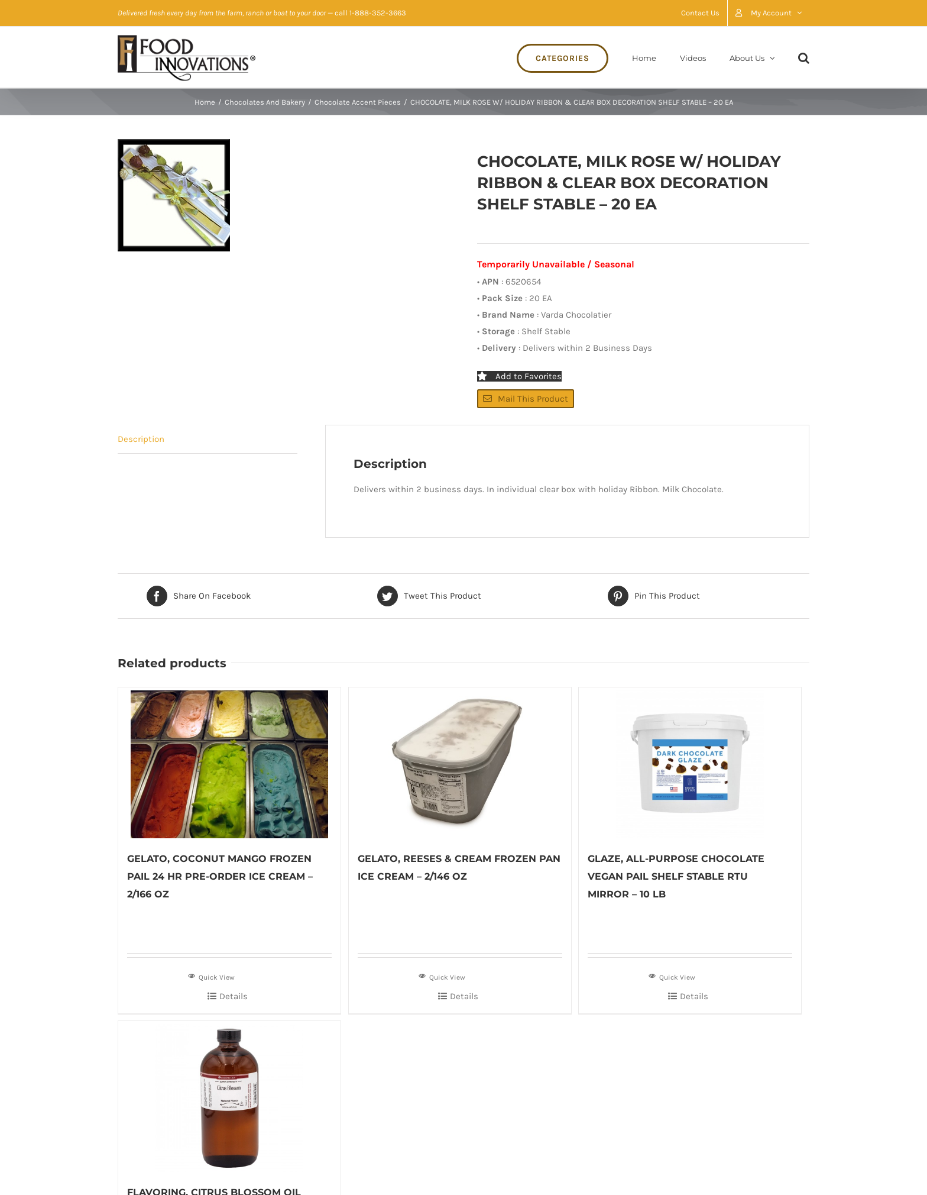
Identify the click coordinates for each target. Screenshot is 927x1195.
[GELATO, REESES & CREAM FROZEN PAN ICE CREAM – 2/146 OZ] (460, 762)
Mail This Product (525, 398)
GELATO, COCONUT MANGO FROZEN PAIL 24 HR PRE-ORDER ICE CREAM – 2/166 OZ (220, 876)
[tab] (207, 439)
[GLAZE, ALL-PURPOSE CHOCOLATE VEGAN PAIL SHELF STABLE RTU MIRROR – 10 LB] (690, 762)
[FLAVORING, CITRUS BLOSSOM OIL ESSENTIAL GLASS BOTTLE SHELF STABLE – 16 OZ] (229, 1096)
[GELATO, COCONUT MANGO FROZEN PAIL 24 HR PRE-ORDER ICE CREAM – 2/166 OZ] (229, 762)
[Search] (803, 57)
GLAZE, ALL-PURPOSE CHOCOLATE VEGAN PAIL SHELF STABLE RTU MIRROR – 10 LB (676, 876)
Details (233, 996)
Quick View (211, 976)
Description (141, 439)
